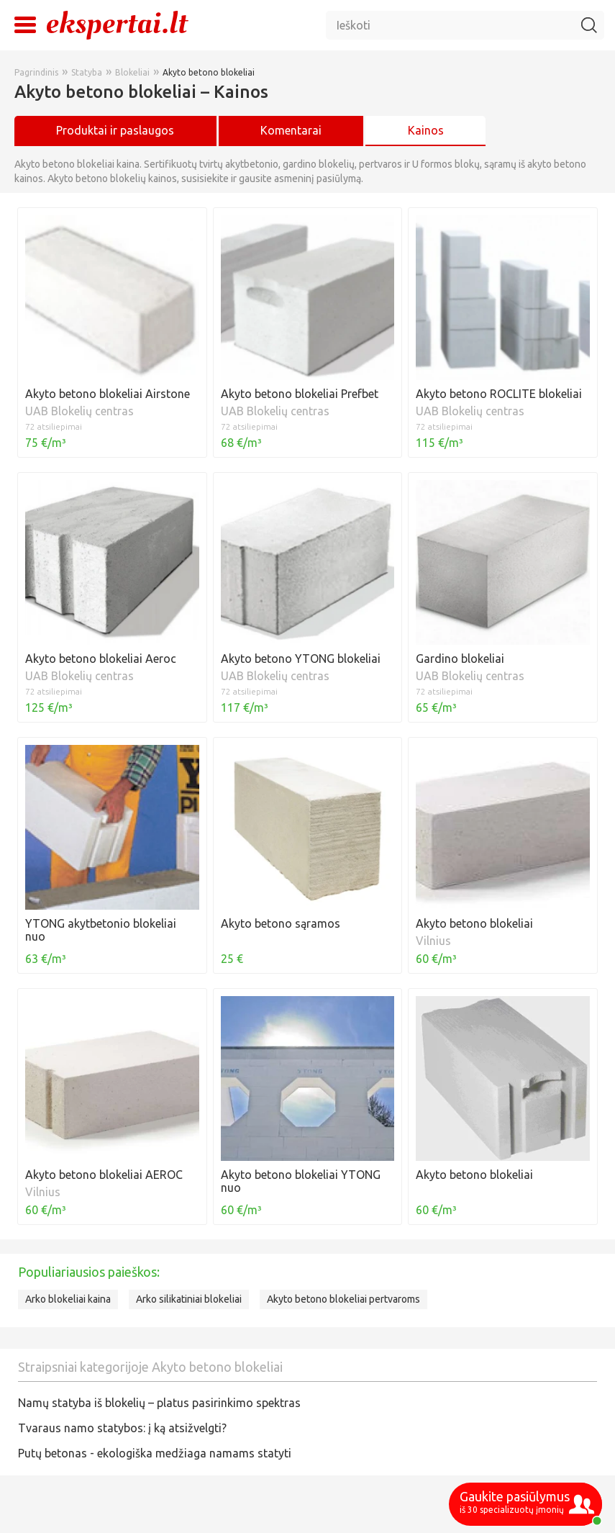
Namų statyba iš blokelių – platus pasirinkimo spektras (159, 1402)
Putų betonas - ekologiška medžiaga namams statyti (154, 1453)
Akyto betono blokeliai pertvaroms (343, 1299)
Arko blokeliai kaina (68, 1299)
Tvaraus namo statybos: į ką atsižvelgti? (122, 1427)
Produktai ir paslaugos (115, 130)
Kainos (426, 130)
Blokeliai (132, 72)
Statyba (86, 72)
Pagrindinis (36, 72)
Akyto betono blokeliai (209, 72)
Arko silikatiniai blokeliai (189, 1299)
